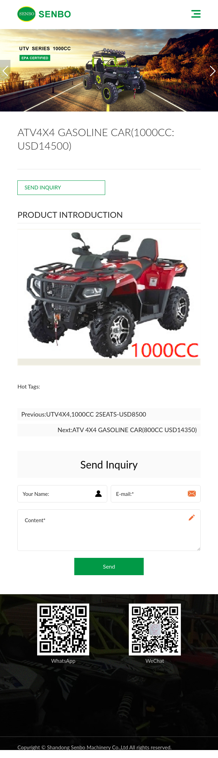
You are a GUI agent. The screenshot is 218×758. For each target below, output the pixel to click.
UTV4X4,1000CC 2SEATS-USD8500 (97, 414)
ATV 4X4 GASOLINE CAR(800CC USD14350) (134, 430)
